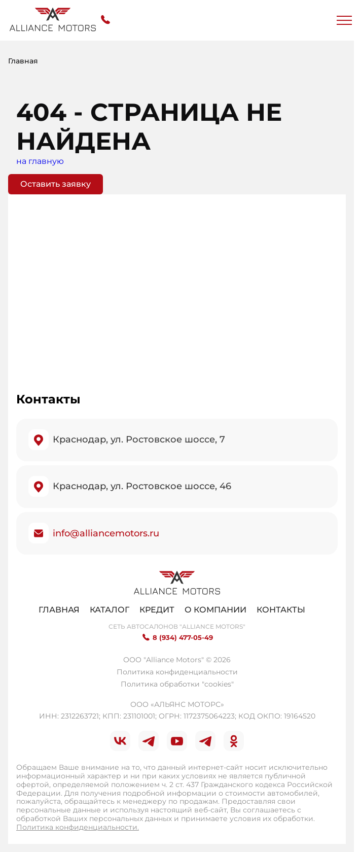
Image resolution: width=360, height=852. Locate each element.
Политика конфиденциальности (177, 671)
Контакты (281, 610)
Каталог (109, 610)
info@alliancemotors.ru (106, 533)
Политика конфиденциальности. (77, 827)
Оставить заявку (55, 184)
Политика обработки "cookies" (177, 684)
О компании (215, 610)
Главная (59, 610)
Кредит (156, 610)
